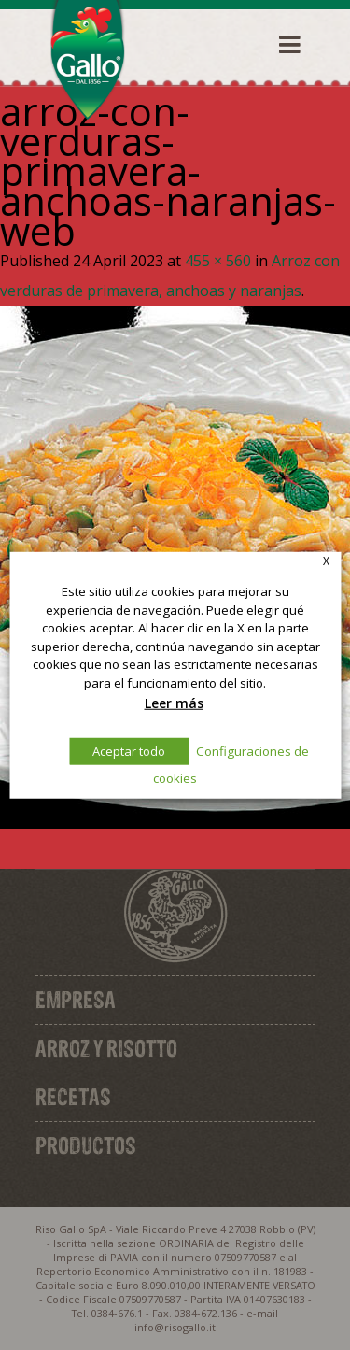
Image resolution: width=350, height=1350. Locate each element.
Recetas (73, 1097)
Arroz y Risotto (106, 1048)
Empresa (75, 1000)
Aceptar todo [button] (128, 751)
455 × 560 (218, 260)
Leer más (174, 702)
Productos (85, 1145)
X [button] (326, 560)
